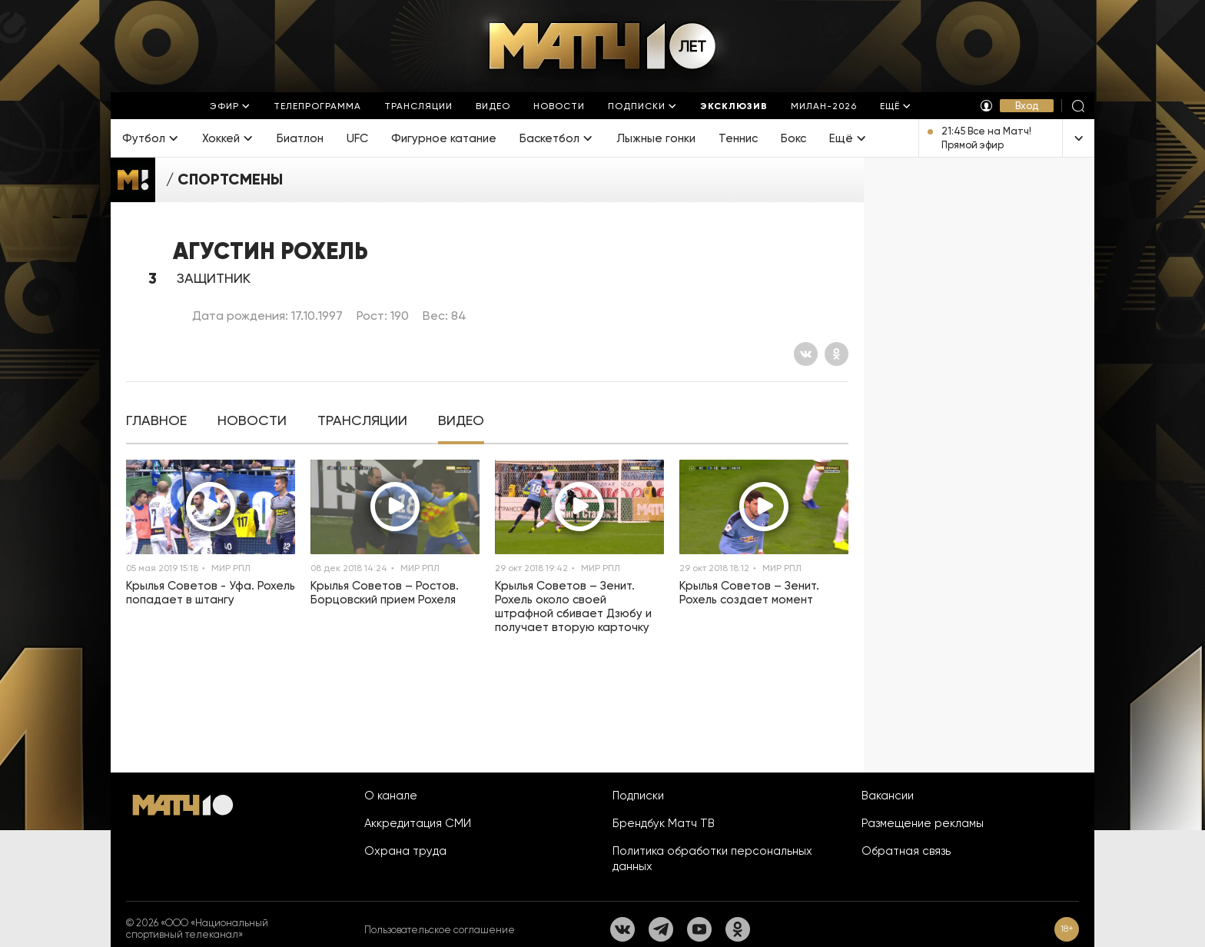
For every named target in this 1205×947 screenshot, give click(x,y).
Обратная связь (906, 851)
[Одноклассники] (836, 354)
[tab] (156, 420)
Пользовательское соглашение (439, 929)
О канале (390, 795)
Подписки (638, 795)
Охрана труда (405, 851)
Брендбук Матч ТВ (663, 823)
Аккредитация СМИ (417, 823)
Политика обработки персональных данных (712, 858)
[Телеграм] (661, 929)
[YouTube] (699, 929)
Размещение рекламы (922, 823)
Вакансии (887, 795)
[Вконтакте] (806, 354)
